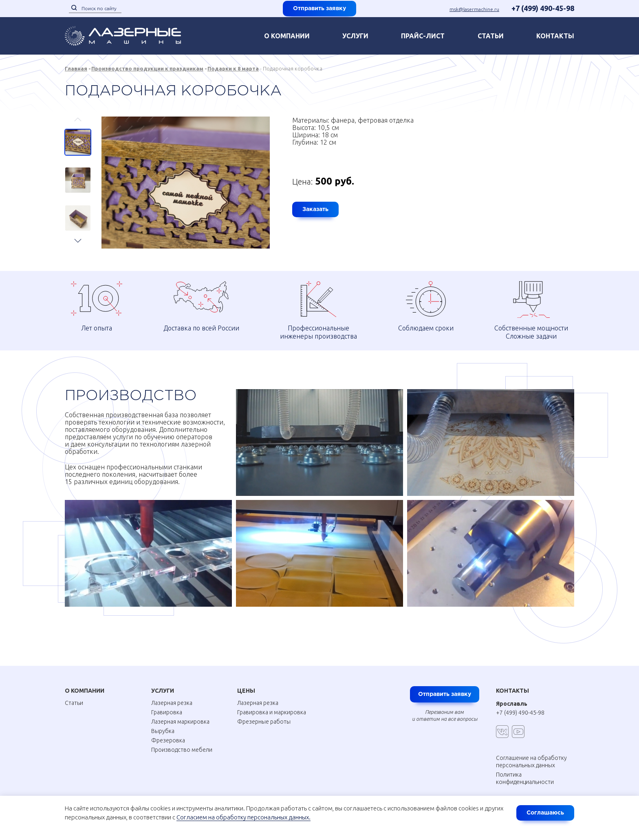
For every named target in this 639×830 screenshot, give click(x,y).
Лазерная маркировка (180, 716)
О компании (287, 36)
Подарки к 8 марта (233, 68)
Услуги (355, 36)
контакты (555, 36)
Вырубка (162, 725)
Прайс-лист (423, 36)
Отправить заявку (319, 8)
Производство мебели (181, 744)
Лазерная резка (171, 697)
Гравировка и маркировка (271, 706)
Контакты (512, 685)
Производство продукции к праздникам (147, 68)
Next (78, 236)
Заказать (315, 209)
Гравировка (166, 706)
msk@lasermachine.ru (474, 9)
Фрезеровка (168, 734)
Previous (78, 123)
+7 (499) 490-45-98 (542, 8)
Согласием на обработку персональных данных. (243, 817)
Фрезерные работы (264, 716)
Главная (76, 68)
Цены (246, 685)
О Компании (84, 685)
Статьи (491, 36)
